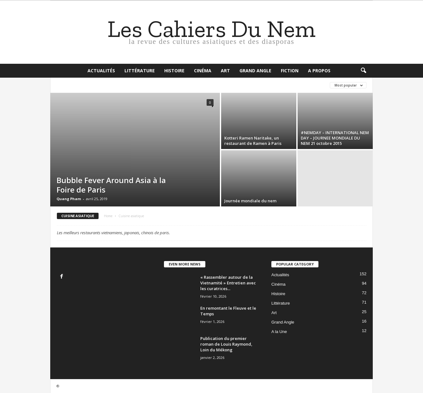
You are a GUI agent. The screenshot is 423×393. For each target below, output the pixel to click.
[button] (363, 71)
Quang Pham (69, 198)
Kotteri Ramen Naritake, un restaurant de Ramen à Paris (252, 140)
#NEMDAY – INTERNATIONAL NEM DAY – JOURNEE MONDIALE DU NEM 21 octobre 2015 (335, 138)
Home (108, 216)
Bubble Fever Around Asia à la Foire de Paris (111, 185)
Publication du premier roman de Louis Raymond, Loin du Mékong (226, 344)
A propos (319, 71)
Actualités (101, 71)
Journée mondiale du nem (250, 201)
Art (225, 71)
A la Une (279, 331)
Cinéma (202, 71)
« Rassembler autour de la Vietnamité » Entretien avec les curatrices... (228, 282)
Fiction (290, 71)
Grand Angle (255, 71)
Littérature (139, 71)
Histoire (174, 71)
